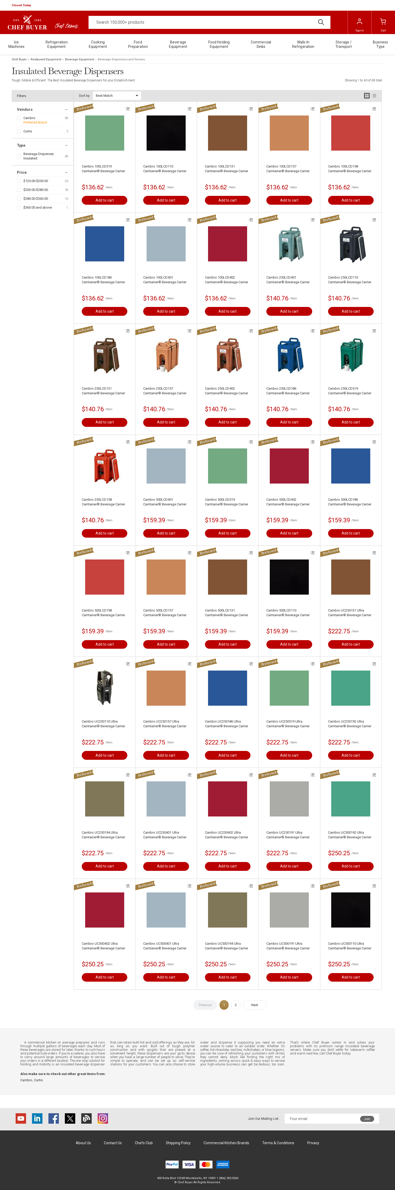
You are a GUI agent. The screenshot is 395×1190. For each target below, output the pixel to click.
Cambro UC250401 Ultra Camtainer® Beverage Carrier (164, 835)
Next (254, 1005)
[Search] (209, 22)
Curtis (27, 131)
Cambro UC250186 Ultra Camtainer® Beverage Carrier (226, 723)
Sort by (84, 96)
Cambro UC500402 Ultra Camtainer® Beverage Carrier (103, 946)
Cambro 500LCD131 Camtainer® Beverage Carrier (226, 612)
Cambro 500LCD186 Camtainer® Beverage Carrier (349, 502)
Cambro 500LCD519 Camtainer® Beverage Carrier (226, 502)
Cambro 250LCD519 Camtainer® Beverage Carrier (349, 391)
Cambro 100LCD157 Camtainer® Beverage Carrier (288, 168)
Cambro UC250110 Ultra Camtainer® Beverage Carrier (103, 723)
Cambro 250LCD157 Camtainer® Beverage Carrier (164, 391)
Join (367, 1119)
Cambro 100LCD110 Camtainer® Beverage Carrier (164, 168)
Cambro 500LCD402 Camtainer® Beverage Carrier (288, 502)
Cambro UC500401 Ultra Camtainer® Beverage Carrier (164, 946)
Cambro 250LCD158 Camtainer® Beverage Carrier (103, 502)
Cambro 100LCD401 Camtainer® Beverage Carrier (164, 279)
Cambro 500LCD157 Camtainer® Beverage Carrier (164, 612)
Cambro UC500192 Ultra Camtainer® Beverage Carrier (349, 835)
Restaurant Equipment (46, 59)
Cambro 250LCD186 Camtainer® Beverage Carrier (288, 391)
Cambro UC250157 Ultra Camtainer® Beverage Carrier (164, 723)
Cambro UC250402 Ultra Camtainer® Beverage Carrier (226, 835)
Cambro (29, 118)
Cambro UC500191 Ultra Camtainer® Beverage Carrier (288, 946)
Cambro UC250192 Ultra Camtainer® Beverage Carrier (349, 723)
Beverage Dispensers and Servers (121, 59)
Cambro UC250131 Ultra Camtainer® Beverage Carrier (349, 612)
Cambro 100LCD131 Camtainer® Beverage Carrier (226, 168)
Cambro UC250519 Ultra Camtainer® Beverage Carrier (288, 723)
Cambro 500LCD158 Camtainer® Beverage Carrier (103, 612)
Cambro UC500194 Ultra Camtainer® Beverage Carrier (226, 946)
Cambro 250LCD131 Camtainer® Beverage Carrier (103, 391)
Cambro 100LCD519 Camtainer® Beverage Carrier (103, 168)
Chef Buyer (19, 59)
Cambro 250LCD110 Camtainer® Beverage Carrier (349, 279)
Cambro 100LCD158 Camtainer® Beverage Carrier (349, 168)
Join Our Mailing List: (263, 1119)
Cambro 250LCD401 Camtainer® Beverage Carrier (288, 279)
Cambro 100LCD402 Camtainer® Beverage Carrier (226, 279)
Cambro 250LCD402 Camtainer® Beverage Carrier (226, 391)
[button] (22, 5)
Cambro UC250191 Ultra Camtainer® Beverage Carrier (288, 835)
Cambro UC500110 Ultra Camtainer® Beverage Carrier (349, 946)
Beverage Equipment (79, 59)
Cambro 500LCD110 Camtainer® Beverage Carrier (288, 612)
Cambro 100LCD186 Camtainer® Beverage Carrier (103, 279)
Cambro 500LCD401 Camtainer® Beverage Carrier (164, 502)
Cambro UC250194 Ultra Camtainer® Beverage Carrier (103, 835)
